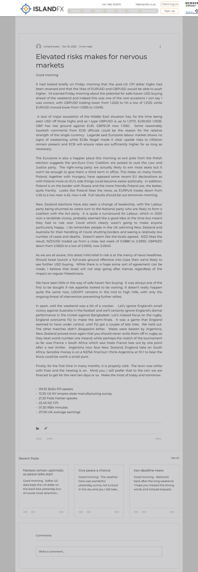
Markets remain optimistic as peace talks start (43, 472)
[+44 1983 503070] (111, 4)
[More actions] (160, 46)
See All (175, 457)
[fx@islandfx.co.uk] (145, 4)
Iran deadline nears (149, 470)
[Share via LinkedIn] (37, 428)
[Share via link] (45, 428)
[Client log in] (169, 4)
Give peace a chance (94, 470)
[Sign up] (169, 11)
